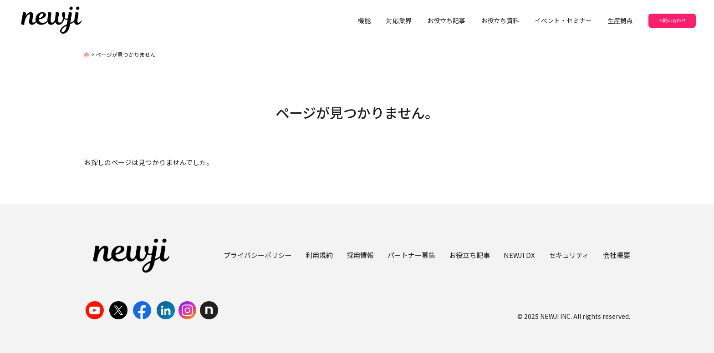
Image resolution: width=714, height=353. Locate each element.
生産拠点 (620, 20)
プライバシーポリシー (258, 255)
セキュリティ (569, 255)
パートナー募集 (411, 255)
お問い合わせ (672, 20)
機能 (364, 20)
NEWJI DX (519, 255)
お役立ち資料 (500, 20)
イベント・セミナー (563, 20)
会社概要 (616, 255)
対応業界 (399, 20)
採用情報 (360, 255)
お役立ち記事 (446, 20)
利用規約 (319, 255)
